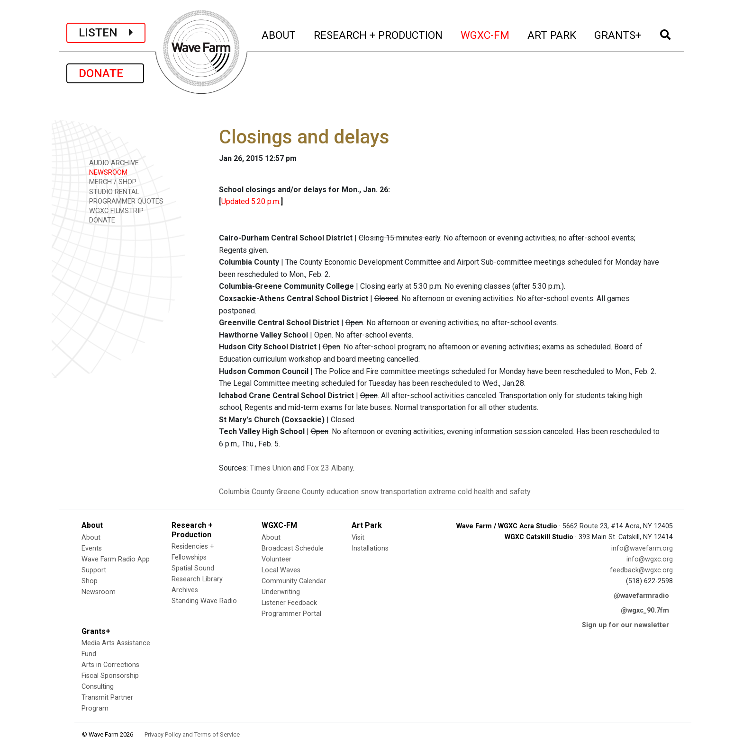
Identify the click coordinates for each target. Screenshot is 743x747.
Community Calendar (294, 581)
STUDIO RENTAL (110, 191)
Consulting (98, 687)
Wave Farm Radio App (116, 559)
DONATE (105, 73)
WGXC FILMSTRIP (113, 210)
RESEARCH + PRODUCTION (378, 34)
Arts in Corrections (110, 665)
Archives (185, 590)
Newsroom (99, 592)
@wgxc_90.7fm (645, 610)
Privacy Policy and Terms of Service (192, 734)
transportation (403, 491)
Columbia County (246, 491)
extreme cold (450, 491)
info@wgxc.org (649, 559)
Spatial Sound (193, 568)
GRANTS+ (618, 34)
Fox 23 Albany (330, 467)
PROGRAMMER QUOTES (122, 200)
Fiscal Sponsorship (110, 676)
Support (94, 570)
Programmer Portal (291, 614)
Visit (358, 538)
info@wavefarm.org (642, 548)
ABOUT (279, 34)
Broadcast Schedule (293, 548)
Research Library (197, 579)
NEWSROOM (104, 172)
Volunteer (276, 559)
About (91, 538)
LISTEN (106, 32)
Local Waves (281, 570)
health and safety (502, 491)
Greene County (300, 491)
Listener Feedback (289, 603)
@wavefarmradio (641, 596)
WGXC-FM (485, 34)
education (342, 491)
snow (370, 491)
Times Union (270, 467)
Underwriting (281, 592)
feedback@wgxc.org (641, 570)
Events (92, 548)
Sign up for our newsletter (625, 625)
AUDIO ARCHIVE (110, 162)
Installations (370, 548)
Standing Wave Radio (204, 601)
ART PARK (552, 34)
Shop (90, 581)
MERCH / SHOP (109, 181)
